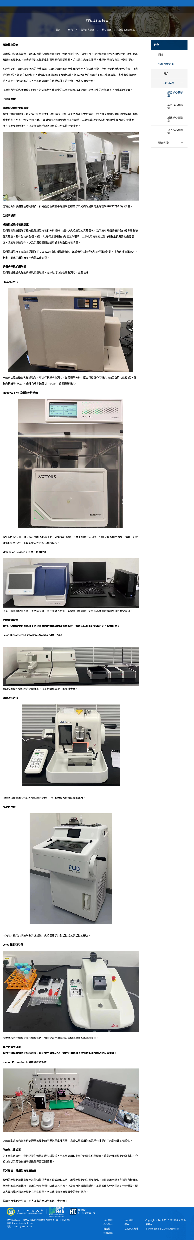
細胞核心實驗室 (127, 29)
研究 (70, 29)
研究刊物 (163, 142)
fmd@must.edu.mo (23, 1223)
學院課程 (153, 9)
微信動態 (108, 1224)
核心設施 (106, 29)
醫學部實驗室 (87, 29)
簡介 (160, 54)
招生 (126, 1224)
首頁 (124, 9)
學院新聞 (168, 9)
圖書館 (106, 1228)
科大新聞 (108, 1220)
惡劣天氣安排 (131, 1228)
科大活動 (129, 1220)
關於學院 (137, 9)
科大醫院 (108, 1233)
